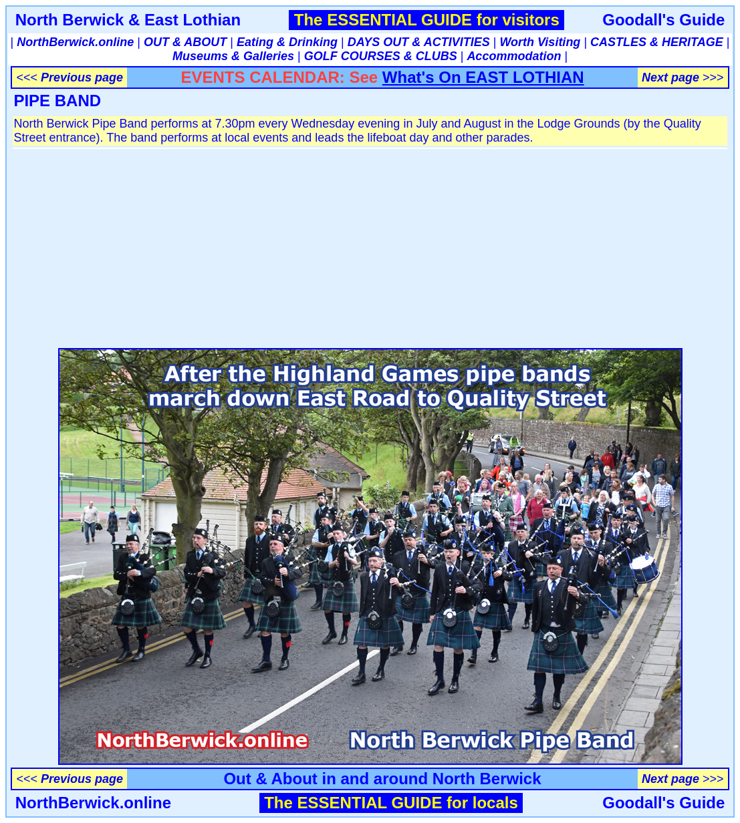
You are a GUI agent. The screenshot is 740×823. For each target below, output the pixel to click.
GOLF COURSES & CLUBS (380, 56)
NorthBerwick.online (75, 42)
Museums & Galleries (233, 56)
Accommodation (514, 56)
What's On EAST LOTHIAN (483, 77)
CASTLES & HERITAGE (656, 42)
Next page (670, 77)
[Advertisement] (370, 244)
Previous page (82, 77)
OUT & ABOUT (185, 42)
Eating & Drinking (287, 42)
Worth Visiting (539, 42)
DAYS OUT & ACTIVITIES (419, 42)
